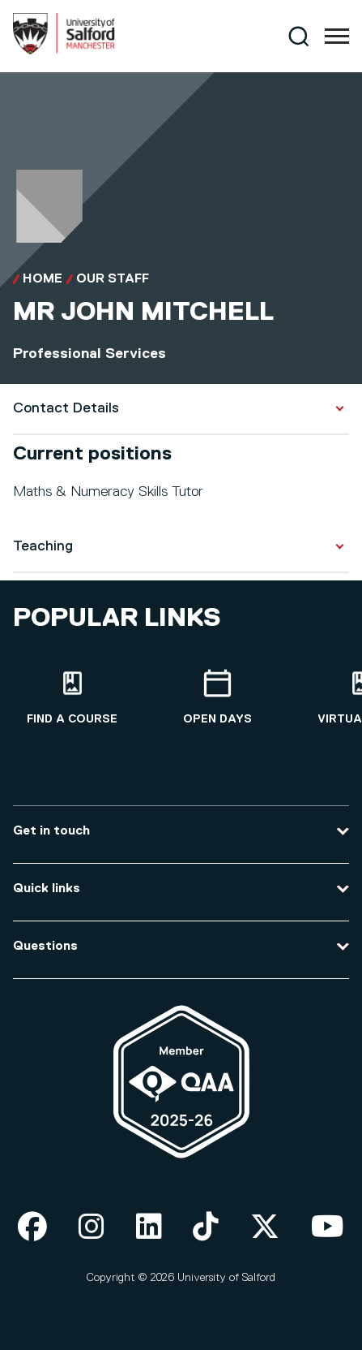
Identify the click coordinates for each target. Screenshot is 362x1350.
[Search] (298, 36)
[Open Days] (217, 698)
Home (42, 279)
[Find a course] (72, 698)
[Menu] (337, 36)
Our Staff (112, 279)
